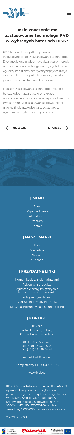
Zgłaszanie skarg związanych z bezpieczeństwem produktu (37, 291)
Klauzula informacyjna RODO (37, 301)
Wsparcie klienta (37, 211)
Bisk (37, 245)
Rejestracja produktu (37, 284)
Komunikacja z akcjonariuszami (37, 279)
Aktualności (37, 216)
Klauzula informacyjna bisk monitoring (37, 306)
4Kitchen (37, 260)
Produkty (37, 221)
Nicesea (37, 255)
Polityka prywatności (37, 297)
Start (37, 206)
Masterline (37, 250)
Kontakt (37, 226)
